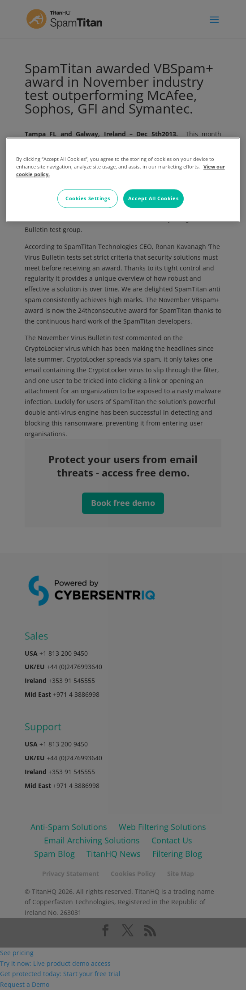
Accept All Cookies (153, 198)
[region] (123, 180)
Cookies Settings (87, 198)
